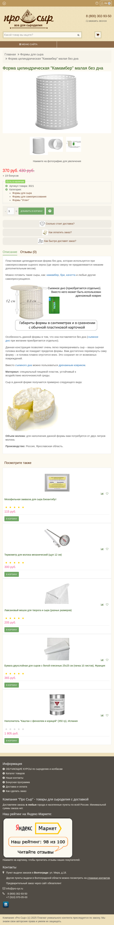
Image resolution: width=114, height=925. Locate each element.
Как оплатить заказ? (57, 232)
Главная (10, 54)
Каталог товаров (15, 773)
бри (62, 274)
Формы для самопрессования (29, 196)
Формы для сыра (32, 54)
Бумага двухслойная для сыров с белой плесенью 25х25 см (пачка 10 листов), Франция (54, 665)
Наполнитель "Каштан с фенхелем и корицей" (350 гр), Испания (41, 721)
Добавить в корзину (31, 211)
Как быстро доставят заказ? (57, 241)
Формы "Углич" (20, 200)
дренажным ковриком (72, 365)
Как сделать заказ (16, 791)
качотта (71, 274)
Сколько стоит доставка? (57, 224)
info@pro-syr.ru (14, 888)
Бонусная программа (18, 782)
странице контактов (98, 878)
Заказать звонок (96, 21)
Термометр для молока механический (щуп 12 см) (33, 554)
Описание (10, 252)
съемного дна (23, 365)
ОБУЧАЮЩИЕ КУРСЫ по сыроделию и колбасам (34, 769)
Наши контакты (14, 777)
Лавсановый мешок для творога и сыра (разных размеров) (38, 610)
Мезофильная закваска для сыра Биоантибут (30, 499)
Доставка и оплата (16, 786)
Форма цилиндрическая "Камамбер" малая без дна (43, 58)
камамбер (53, 274)
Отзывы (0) (28, 252)
